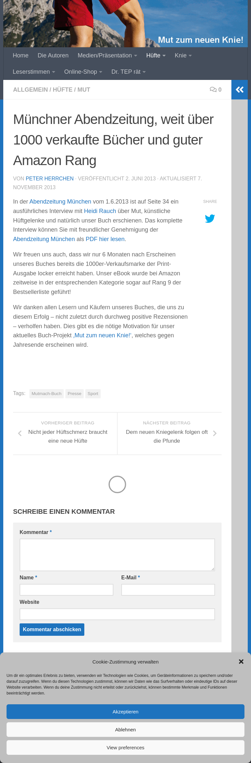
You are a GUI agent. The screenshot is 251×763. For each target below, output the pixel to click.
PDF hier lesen (105, 239)
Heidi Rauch (100, 211)
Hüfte (153, 55)
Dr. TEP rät (126, 72)
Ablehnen (125, 729)
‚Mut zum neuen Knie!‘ (102, 335)
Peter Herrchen (50, 178)
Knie (181, 55)
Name (28, 577)
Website (29, 602)
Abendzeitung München (60, 201)
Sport (93, 393)
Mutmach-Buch (46, 393)
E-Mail (130, 577)
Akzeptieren (125, 711)
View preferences (125, 747)
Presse (74, 393)
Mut (83, 89)
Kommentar (36, 532)
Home (20, 55)
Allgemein (30, 89)
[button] (241, 661)
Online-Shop (80, 72)
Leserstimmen (31, 72)
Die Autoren (53, 55)
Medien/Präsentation (105, 55)
